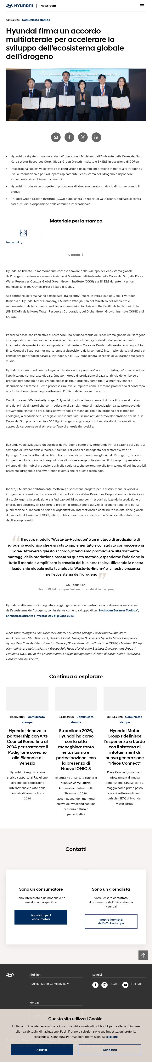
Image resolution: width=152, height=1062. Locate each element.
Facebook (69, 137)
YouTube (125, 985)
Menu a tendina (142, 6)
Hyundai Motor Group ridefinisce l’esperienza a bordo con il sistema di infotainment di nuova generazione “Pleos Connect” (124, 747)
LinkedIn (96, 137)
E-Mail (56, 137)
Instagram (104, 985)
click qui (112, 1037)
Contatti (74, 255)
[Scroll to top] (143, 955)
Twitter (83, 137)
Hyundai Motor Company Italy (49, 983)
